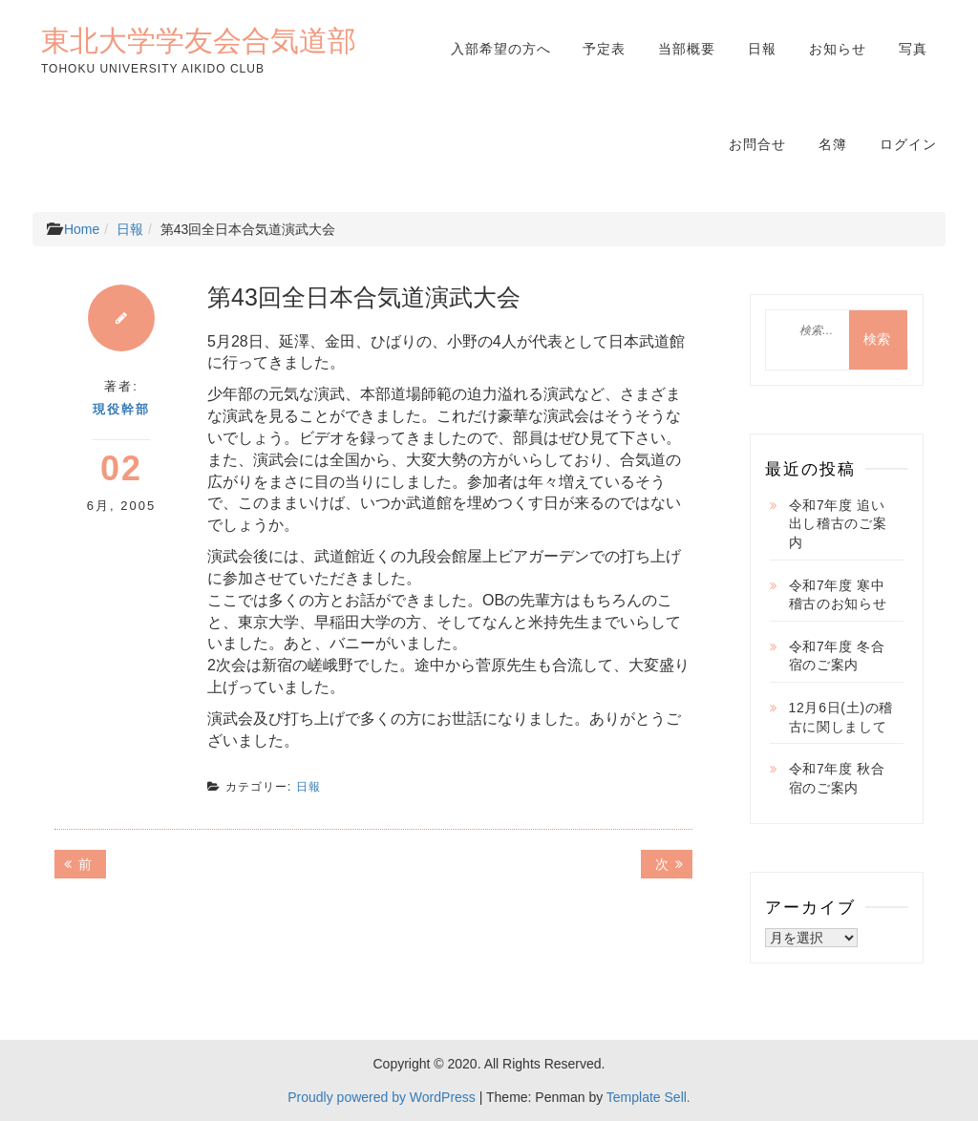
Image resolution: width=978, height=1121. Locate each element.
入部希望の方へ (501, 48)
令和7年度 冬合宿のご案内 (837, 656)
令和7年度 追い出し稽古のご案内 (838, 523)
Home (81, 229)
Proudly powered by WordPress (381, 1097)
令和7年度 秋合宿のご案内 (837, 778)
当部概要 (686, 48)
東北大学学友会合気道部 (198, 40)
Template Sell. (648, 1097)
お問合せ (757, 144)
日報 (762, 48)
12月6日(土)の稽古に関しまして (841, 717)
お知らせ (837, 48)
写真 (913, 48)
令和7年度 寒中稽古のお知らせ (838, 595)
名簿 (833, 144)
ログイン (908, 144)
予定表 (604, 48)
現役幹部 (121, 409)
